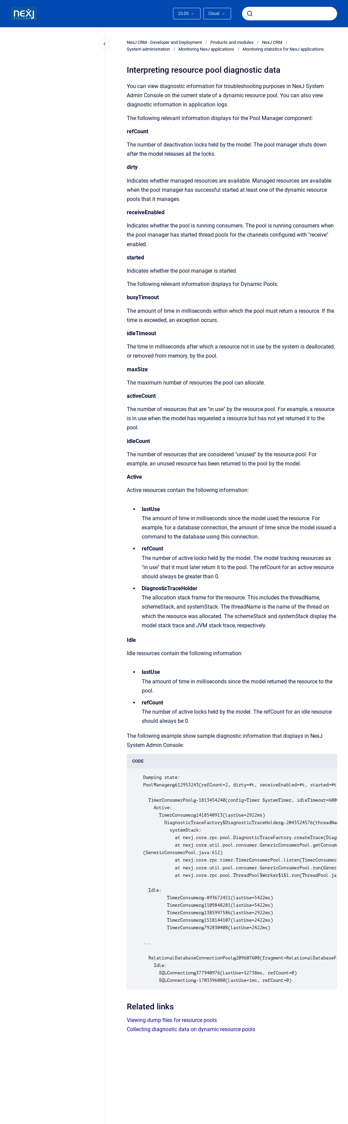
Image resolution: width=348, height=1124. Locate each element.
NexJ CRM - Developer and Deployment (164, 42)
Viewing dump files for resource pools (172, 1020)
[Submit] (249, 13)
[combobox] (289, 13)
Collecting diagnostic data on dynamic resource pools (191, 1029)
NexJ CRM (272, 42)
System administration (148, 49)
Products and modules (232, 42)
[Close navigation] (104, 43)
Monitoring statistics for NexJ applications (283, 49)
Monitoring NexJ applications (206, 49)
